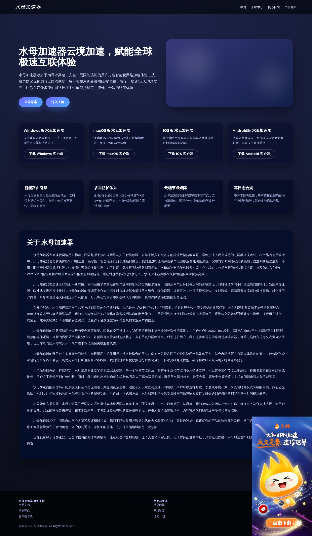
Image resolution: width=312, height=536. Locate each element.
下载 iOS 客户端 (180, 154)
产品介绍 (290, 7)
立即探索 (30, 102)
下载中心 (257, 7)
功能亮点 (24, 510)
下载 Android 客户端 (254, 154)
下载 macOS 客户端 (114, 154)
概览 (243, 7)
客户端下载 (26, 516)
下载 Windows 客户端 (46, 154)
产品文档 (24, 504)
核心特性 (274, 7)
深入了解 (57, 102)
